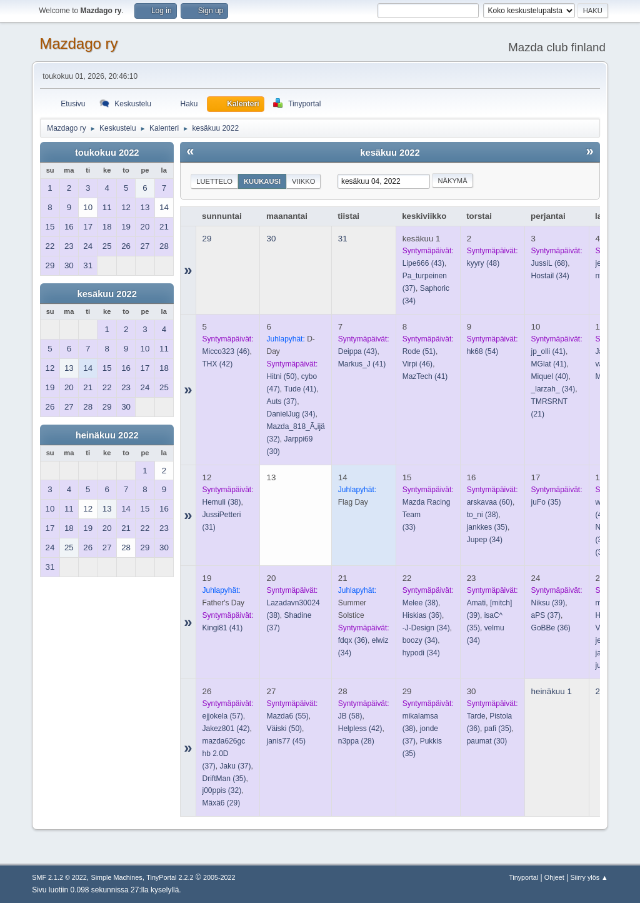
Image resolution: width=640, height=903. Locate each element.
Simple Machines (116, 877)
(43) (423, 263)
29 (207, 238)
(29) (221, 803)
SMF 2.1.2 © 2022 (59, 877)
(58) (350, 716)
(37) (281, 401)
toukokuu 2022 (107, 153)
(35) (487, 527)
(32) (222, 790)
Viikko (303, 181)
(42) (217, 364)
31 (343, 238)
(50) (281, 376)
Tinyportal (523, 877)
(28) (356, 741)
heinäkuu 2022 (107, 435)
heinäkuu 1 (551, 691)
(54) (483, 351)
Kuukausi (262, 181)
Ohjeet (554, 877)
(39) (548, 602)
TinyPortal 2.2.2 (169, 877)
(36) (353, 640)
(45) (286, 741)
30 (271, 238)
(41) (300, 389)
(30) (487, 741)
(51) (419, 351)
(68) (549, 263)
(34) (550, 275)
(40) (550, 376)
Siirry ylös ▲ (589, 877)
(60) (489, 502)
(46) (226, 351)
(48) (483, 263)
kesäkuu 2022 (107, 294)
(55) (287, 716)
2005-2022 (219, 877)
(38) (221, 502)
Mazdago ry (78, 43)
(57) (222, 716)
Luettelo (214, 181)
